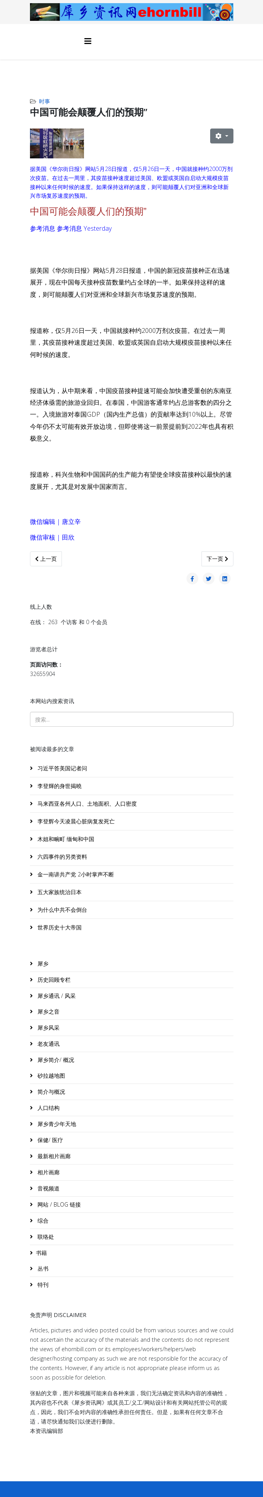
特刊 (42, 1284)
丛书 (42, 1268)
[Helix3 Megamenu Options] (87, 41)
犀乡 (42, 963)
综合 (42, 1220)
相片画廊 (48, 1172)
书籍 (41, 1252)
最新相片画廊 (53, 1156)
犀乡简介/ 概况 (55, 1060)
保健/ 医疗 (49, 1140)
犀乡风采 (48, 1027)
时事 (44, 101)
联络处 (45, 1236)
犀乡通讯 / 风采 (56, 995)
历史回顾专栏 (53, 979)
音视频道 (48, 1188)
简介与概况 (50, 1091)
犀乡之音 (48, 1011)
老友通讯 (48, 1043)
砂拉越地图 (50, 1075)
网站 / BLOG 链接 (58, 1204)
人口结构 (48, 1107)
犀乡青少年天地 (56, 1124)
